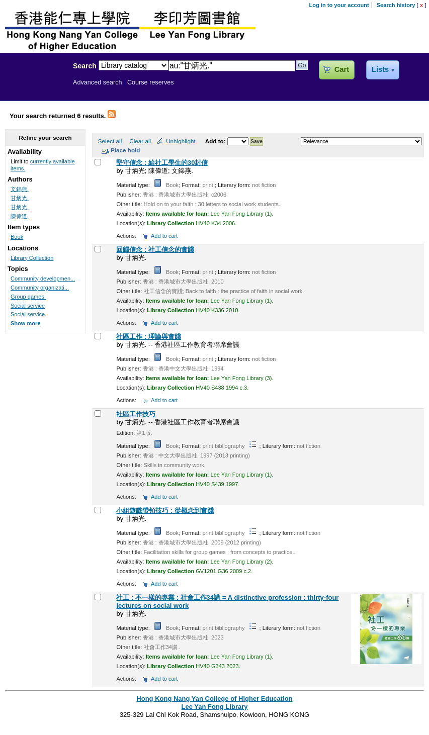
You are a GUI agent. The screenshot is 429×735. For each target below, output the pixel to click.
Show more (26, 323)
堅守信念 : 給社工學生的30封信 (162, 162)
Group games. (28, 297)
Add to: (216, 141)
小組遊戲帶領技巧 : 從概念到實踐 (165, 510)
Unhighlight (180, 141)
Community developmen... (43, 278)
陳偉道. (20, 216)
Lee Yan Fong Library (34, 87)
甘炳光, (20, 198)
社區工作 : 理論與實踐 (148, 336)
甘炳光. (20, 207)
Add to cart (164, 236)
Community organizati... (40, 288)
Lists (380, 69)
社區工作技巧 (135, 414)
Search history (396, 5)
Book (17, 237)
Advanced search (97, 82)
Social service (28, 306)
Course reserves (150, 82)
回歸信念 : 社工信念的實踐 (155, 249)
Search (85, 66)
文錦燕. (20, 189)
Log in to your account (339, 5)
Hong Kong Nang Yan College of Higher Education (214, 698)
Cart (341, 69)
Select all (110, 141)
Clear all (140, 141)
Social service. (28, 314)
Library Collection (32, 258)
